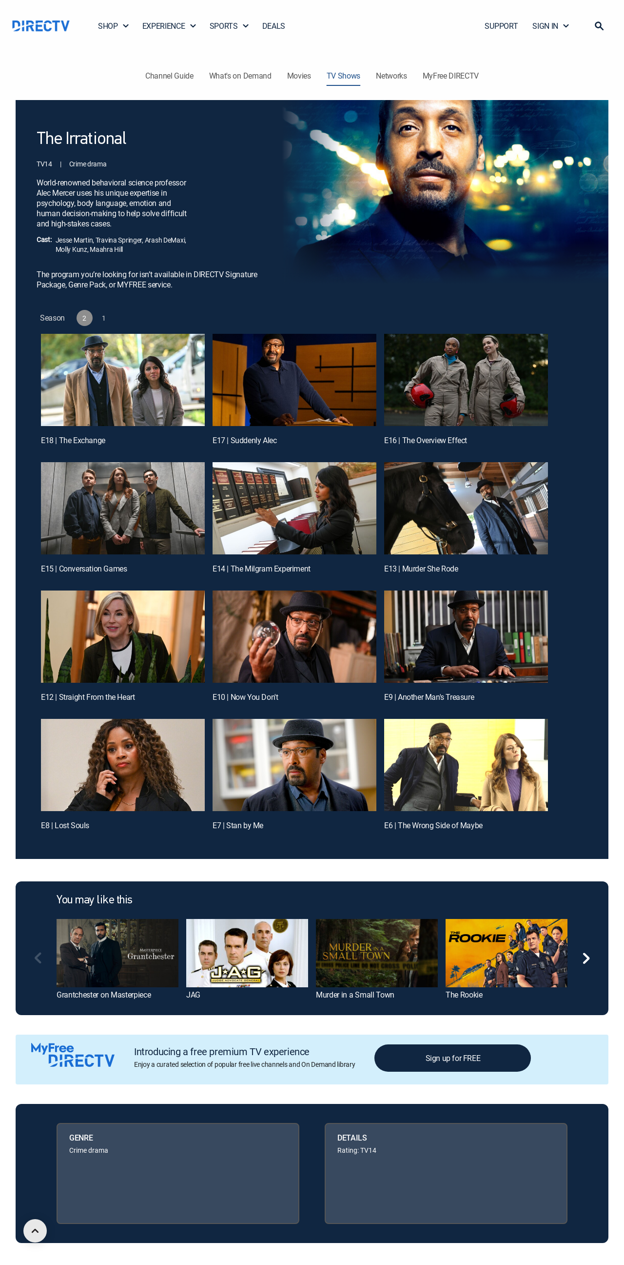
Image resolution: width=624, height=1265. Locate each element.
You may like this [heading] (95, 900)
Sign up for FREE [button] (453, 1058)
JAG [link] (193, 994)
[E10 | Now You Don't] (294, 637)
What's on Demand (240, 75)
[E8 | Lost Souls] (123, 765)
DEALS (273, 25)
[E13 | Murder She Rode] (466, 508)
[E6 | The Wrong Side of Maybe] (466, 765)
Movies (299, 75)
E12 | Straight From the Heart (88, 697)
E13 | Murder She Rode (421, 568)
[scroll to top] (35, 1230)
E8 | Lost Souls (65, 825)
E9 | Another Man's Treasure (429, 697)
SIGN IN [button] (551, 25)
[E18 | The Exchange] (123, 380)
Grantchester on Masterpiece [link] (104, 994)
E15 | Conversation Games (84, 568)
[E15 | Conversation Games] (123, 508)
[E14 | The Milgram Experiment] (294, 508)
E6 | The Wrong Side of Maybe (433, 825)
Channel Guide (169, 75)
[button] (599, 26)
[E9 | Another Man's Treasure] (466, 637)
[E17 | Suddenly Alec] (294, 380)
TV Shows (343, 75)
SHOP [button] (114, 25)
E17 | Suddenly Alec (244, 440)
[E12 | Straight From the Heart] (123, 637)
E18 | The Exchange (73, 440)
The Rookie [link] (464, 994)
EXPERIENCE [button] (169, 25)
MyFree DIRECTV (451, 75)
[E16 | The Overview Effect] (466, 380)
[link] (117, 953)
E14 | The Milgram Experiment (262, 568)
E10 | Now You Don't (245, 697)
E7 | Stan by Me (238, 825)
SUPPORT (501, 25)
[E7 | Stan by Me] (294, 765)
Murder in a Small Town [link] (355, 994)
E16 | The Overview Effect (425, 440)
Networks (391, 75)
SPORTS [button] (230, 25)
